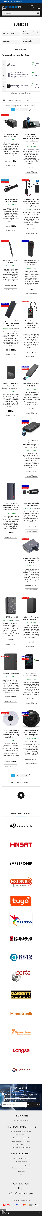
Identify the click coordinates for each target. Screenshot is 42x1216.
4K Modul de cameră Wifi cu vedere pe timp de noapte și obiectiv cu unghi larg (31, 202)
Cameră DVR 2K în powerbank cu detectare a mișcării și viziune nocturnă (31, 443)
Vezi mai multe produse (21, 783)
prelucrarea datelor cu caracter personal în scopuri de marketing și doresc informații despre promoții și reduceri (20, 1098)
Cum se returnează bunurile (21, 1168)
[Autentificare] (2, 1)
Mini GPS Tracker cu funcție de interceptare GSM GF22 (10, 386)
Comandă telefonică (21, 1162)
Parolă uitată (21, 1171)
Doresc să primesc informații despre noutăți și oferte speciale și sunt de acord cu (21, 1097)
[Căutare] (38, 13)
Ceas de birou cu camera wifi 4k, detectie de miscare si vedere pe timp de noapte (31, 138)
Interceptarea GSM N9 (11, 674)
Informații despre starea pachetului (21, 1165)
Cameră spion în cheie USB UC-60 (31, 385)
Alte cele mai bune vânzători (21, 93)
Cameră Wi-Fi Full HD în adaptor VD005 (10, 135)
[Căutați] (21, 13)
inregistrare (21, 1144)
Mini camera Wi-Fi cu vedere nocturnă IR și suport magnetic (20, 86)
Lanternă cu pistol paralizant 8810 (11, 200)
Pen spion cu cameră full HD (10, 261)
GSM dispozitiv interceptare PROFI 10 (31, 675)
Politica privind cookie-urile (21, 1147)
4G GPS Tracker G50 (11, 617)
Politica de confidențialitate (21, 1141)
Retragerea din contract (21, 1120)
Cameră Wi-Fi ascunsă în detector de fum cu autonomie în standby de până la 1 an (10, 733)
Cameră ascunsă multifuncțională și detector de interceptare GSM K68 (31, 324)
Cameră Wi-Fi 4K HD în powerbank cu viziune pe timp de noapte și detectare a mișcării (20, 75)
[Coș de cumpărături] (32, 7)
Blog (21, 1174)
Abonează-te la (33, 1105)
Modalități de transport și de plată (21, 1132)
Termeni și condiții (21, 1135)
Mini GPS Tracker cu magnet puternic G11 (31, 618)
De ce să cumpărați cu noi (21, 1158)
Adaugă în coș (10, 165)
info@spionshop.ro (23, 1193)
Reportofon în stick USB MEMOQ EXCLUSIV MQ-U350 (11, 323)
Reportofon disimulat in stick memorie (31, 504)
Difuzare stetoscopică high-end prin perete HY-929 (31, 560)
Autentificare (18, 2)
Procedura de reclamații (21, 1138)
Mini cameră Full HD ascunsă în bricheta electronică (31, 262)
